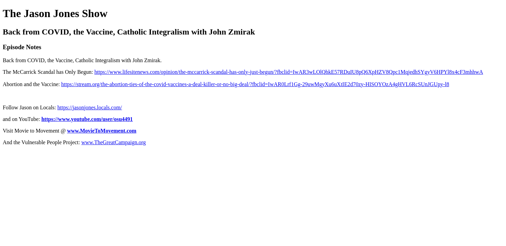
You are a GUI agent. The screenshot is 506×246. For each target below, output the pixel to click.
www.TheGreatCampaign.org (113, 142)
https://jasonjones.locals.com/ (89, 107)
